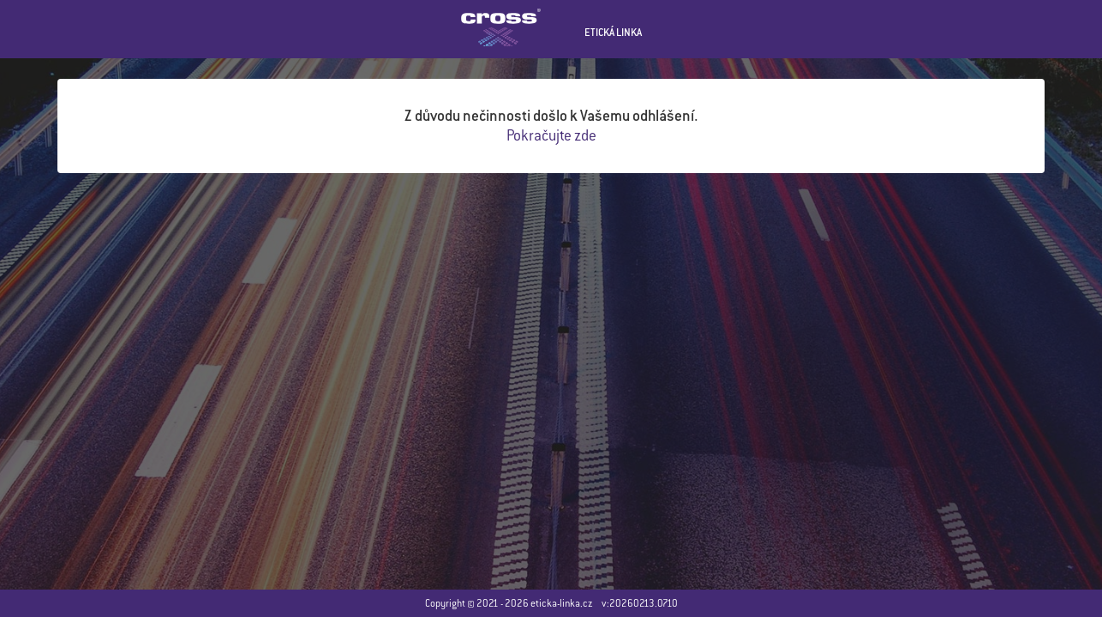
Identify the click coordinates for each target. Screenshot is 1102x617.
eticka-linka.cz (561, 603)
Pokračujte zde (551, 135)
